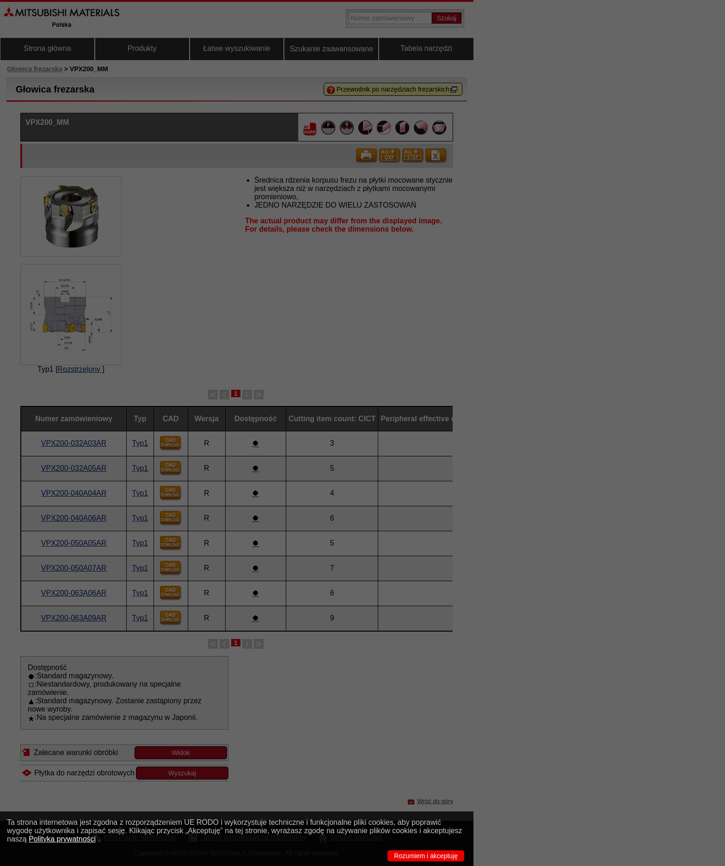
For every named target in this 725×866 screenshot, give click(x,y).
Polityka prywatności (62, 839)
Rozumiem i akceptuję (426, 856)
